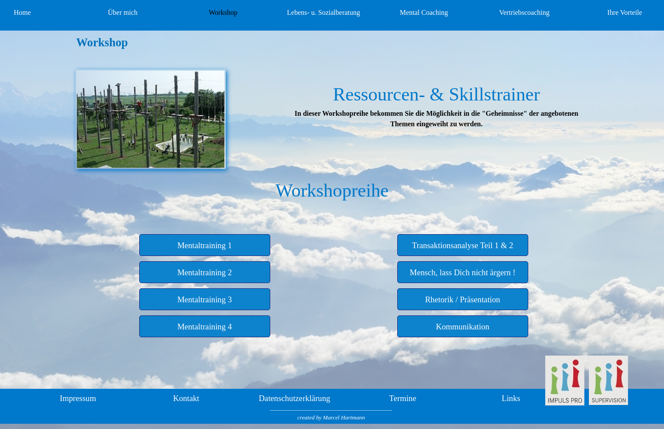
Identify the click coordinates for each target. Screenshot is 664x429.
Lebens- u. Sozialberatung (323, 12)
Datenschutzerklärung (294, 398)
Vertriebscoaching (524, 12)
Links (511, 398)
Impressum (78, 398)
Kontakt (186, 398)
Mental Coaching (424, 12)
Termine (402, 398)
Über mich (123, 12)
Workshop (223, 12)
